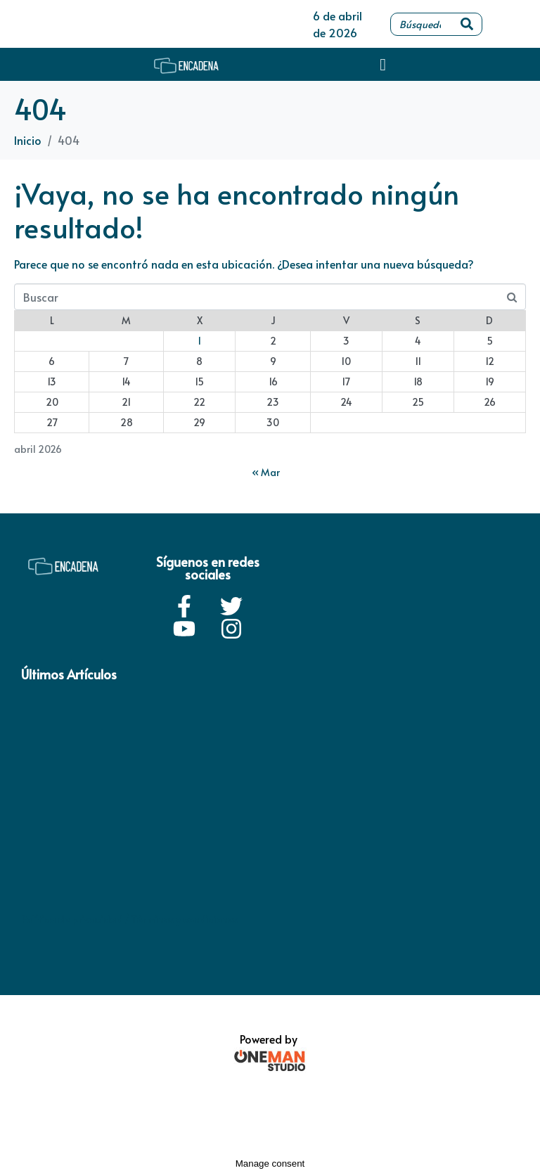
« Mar (266, 472)
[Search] (467, 24)
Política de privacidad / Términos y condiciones (129, 919)
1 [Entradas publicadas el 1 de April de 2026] (199, 340)
